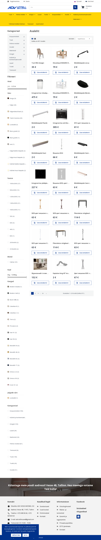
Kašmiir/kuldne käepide (18, 164)
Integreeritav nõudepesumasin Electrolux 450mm (40, 93)
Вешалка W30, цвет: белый (61, 183)
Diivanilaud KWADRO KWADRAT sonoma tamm (61, 63)
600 (12, 223)
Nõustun (16, 535)
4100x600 (14, 249)
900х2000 (14, 190)
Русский (77, 1)
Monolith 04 (14, 345)
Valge (13, 105)
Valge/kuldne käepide (17, 151)
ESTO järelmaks (65, 526)
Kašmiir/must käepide (18, 170)
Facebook (78, 516)
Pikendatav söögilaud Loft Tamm (61, 243)
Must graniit (15, 138)
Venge (13, 98)
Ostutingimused (65, 506)
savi (12, 144)
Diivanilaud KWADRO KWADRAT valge (61, 93)
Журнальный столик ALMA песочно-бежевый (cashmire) (40, 273)
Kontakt (42, 516)
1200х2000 (15, 196)
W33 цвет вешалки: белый (40, 243)
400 (12, 229)
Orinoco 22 (14, 372)
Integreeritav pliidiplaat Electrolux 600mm (40, 183)
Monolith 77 (14, 365)
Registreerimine (13, 1)
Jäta (25, 535)
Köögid (11, 54)
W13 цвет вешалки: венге (83, 123)
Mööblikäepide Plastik (39, 123)
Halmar (13, 262)
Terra (13, 319)
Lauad (11, 63)
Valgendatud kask (16, 111)
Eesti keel (89, 1)
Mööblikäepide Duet (39, 153)
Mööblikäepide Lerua (81, 63)
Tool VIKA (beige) (38, 63)
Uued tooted (44, 510)
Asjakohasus (84, 39)
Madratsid (12, 50)
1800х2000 (15, 210)
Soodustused (44, 506)
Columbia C (14, 313)
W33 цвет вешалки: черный (83, 243)
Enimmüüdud (44, 513)
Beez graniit (15, 131)
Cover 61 (14, 385)
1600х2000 (15, 183)
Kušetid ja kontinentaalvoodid (15, 58)
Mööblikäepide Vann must (83, 153)
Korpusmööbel (14, 36)
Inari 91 (13, 332)
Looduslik (14, 124)
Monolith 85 (14, 359)
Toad (11, 40)
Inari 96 (13, 339)
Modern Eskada (16, 287)
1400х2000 (15, 203)
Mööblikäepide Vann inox (83, 183)
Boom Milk (14, 300)
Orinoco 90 (14, 378)
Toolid (11, 66)
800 (12, 236)
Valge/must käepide (17, 157)
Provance (14, 326)
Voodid (11, 47)
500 (12, 216)
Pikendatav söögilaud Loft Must (83, 213)
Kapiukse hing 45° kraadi (61, 273)
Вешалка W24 (58, 153)
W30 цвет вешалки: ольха (40, 213)
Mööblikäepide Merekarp (83, 93)
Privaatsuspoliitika (66, 523)
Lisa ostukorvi (40, 72)
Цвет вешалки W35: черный (83, 273)
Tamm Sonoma (16, 118)
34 (42, 293)
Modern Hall (15, 293)
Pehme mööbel (14, 43)
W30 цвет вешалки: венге (61, 213)
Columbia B (14, 306)
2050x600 (14, 242)
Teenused (12, 70)
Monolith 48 (14, 352)
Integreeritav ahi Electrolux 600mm (61, 123)
